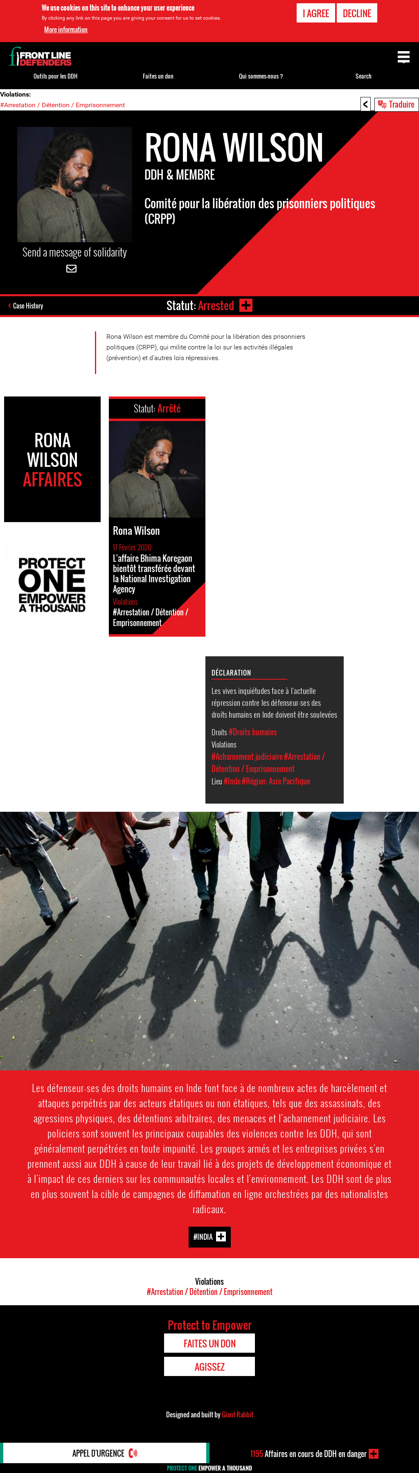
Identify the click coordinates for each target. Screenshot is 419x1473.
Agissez (210, 1366)
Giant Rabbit (237, 1414)
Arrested (216, 305)
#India (203, 1237)
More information (66, 29)
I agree (316, 13)
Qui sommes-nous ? (261, 76)
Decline (357, 13)
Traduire (401, 104)
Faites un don (158, 76)
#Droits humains (253, 732)
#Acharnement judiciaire (247, 756)
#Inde (232, 781)
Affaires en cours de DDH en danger (308, 1453)
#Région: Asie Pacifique (276, 781)
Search (364, 76)
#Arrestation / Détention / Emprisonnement (62, 105)
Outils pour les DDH (55, 76)
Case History (28, 305)
